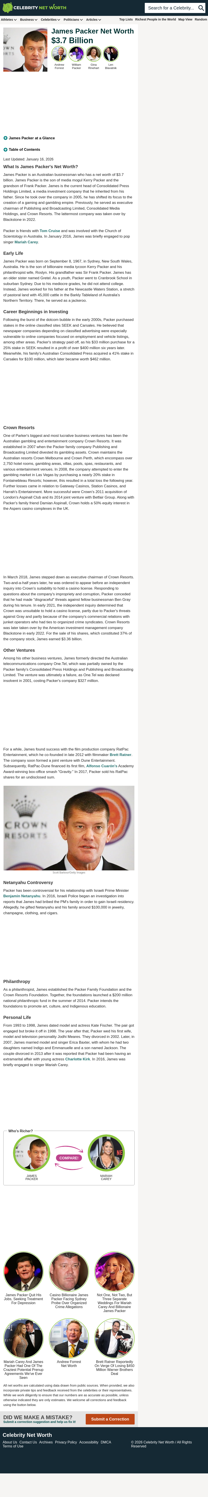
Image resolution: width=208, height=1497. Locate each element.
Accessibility (88, 1442)
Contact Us (28, 1442)
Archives (46, 1442)
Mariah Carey (26, 242)
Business (29, 19)
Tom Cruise (50, 231)
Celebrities (51, 19)
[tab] (69, 138)
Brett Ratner (120, 755)
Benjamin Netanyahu (21, 896)
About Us (10, 1442)
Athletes (9, 19)
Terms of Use (13, 1446)
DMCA (106, 1442)
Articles (93, 19)
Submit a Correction (110, 1419)
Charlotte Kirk (77, 1059)
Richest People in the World (155, 19)
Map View (185, 19)
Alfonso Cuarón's (101, 766)
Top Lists (126, 19)
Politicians (73, 19)
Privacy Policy (66, 1442)
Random (201, 19)
